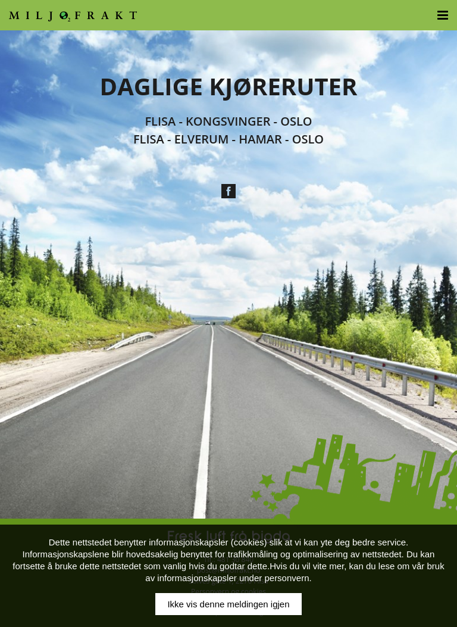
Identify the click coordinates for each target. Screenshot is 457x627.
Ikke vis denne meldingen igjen (228, 604)
